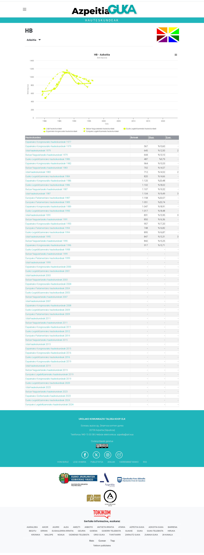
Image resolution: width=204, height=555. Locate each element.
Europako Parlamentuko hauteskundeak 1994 (48, 228)
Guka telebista (155, 531)
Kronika (35, 535)
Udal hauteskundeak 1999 (38, 262)
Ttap (112, 541)
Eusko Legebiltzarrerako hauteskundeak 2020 (48, 383)
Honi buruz (63, 462)
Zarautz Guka (132, 535)
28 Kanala (167, 535)
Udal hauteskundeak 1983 (38, 172)
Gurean (102, 541)
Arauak (111, 462)
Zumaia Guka (151, 535)
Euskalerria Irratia (62, 531)
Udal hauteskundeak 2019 (38, 365)
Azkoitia (34, 40)
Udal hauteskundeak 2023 (38, 387)
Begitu (32, 531)
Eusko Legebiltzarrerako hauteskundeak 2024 (48, 400)
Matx (91, 541)
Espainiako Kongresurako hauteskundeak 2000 (48, 266)
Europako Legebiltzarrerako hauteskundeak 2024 (49, 404)
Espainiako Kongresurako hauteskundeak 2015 (48, 348)
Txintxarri (115, 535)
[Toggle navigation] (25, 9)
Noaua (61, 535)
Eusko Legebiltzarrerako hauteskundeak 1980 (48, 159)
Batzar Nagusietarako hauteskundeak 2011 (47, 322)
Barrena (172, 527)
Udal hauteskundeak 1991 (38, 215)
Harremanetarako (129, 462)
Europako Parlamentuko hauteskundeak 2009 (48, 314)
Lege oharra (79, 462)
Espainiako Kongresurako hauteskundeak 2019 (48, 361)
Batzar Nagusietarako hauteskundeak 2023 (47, 391)
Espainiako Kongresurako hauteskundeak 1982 (48, 163)
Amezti (76, 527)
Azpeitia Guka (137, 527)
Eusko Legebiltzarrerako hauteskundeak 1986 (48, 185)
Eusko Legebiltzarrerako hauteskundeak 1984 (48, 176)
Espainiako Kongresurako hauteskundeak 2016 (48, 353)
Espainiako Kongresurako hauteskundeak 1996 (48, 245)
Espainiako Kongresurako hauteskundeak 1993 (48, 223)
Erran (44, 531)
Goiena (93, 531)
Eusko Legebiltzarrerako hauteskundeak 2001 (48, 271)
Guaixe (129, 531)
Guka (140, 531)
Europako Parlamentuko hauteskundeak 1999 (48, 258)
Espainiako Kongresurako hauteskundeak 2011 (48, 327)
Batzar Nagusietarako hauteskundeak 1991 (47, 219)
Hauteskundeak (102, 20)
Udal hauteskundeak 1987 (38, 193)
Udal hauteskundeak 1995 (38, 236)
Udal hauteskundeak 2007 (38, 301)
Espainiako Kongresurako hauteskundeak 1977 (48, 142)
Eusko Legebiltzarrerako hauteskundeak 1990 (48, 211)
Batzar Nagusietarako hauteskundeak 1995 (47, 241)
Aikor (45, 527)
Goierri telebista (111, 531)
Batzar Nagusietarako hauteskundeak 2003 (47, 279)
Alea (66, 527)
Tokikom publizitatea (102, 545)
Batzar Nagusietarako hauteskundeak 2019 (47, 370)
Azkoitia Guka (156, 527)
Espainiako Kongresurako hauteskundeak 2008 (48, 305)
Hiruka (171, 531)
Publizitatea (96, 462)
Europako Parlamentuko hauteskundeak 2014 (48, 335)
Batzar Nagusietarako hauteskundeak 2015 (47, 340)
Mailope (49, 535)
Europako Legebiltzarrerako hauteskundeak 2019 (49, 374)
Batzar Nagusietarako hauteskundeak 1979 (47, 155)
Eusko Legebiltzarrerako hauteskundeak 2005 (48, 292)
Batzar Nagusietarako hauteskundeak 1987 (47, 189)
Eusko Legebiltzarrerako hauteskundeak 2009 (48, 310)
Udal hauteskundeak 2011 (38, 318)
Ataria (121, 527)
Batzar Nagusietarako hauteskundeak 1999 (47, 254)
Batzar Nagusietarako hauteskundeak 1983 (47, 167)
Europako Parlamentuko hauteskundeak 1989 (48, 202)
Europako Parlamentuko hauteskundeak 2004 (48, 288)
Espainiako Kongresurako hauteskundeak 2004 (48, 284)
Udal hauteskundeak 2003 (38, 275)
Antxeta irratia (105, 527)
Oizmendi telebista (79, 535)
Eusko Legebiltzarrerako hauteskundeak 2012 (48, 331)
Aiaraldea (32, 527)
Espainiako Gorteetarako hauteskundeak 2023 (48, 396)
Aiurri (56, 527)
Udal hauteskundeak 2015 (38, 344)
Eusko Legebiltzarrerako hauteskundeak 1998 (48, 249)
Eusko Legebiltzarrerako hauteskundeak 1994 (48, 232)
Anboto (89, 527)
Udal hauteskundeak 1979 (38, 150)
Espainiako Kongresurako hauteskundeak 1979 (48, 146)
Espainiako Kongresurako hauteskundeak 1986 (48, 180)
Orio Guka (99, 535)
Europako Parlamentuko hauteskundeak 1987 (48, 198)
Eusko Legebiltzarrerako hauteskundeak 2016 (48, 357)
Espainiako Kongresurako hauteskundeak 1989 (48, 206)
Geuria (81, 531)
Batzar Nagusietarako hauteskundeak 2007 (47, 297)
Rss (145, 462)
